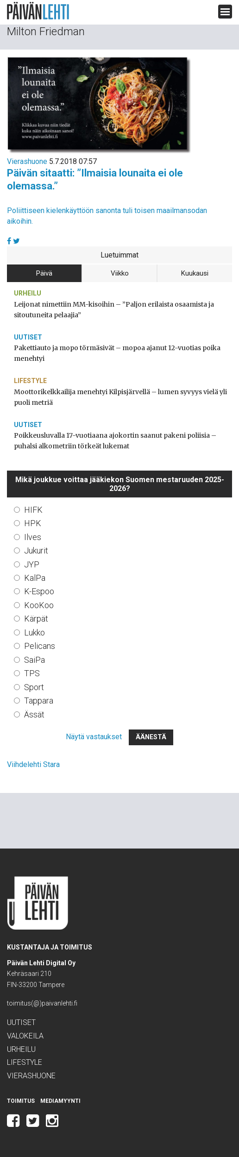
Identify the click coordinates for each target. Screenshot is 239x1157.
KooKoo (39, 605)
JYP (31, 564)
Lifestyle (30, 380)
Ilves (32, 537)
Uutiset (28, 337)
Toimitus (21, 1101)
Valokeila (25, 1035)
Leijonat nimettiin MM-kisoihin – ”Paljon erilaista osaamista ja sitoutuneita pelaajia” (114, 309)
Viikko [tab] (120, 273)
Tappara (38, 700)
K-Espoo (39, 591)
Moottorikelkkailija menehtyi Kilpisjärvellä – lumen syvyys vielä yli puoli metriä (120, 397)
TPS (32, 673)
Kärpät (36, 618)
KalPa (34, 578)
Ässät (34, 714)
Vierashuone (27, 161)
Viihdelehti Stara (33, 764)
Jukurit (36, 550)
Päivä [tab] (44, 273)
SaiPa (34, 660)
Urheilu (27, 293)
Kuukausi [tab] (194, 273)
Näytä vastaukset (94, 736)
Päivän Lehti (38, 11)
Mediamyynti (60, 1101)
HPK (32, 523)
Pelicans (39, 646)
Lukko (34, 632)
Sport (34, 687)
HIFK (33, 510)
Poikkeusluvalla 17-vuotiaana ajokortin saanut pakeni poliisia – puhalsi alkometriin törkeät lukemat (115, 440)
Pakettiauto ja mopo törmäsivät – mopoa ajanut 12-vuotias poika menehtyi (117, 353)
